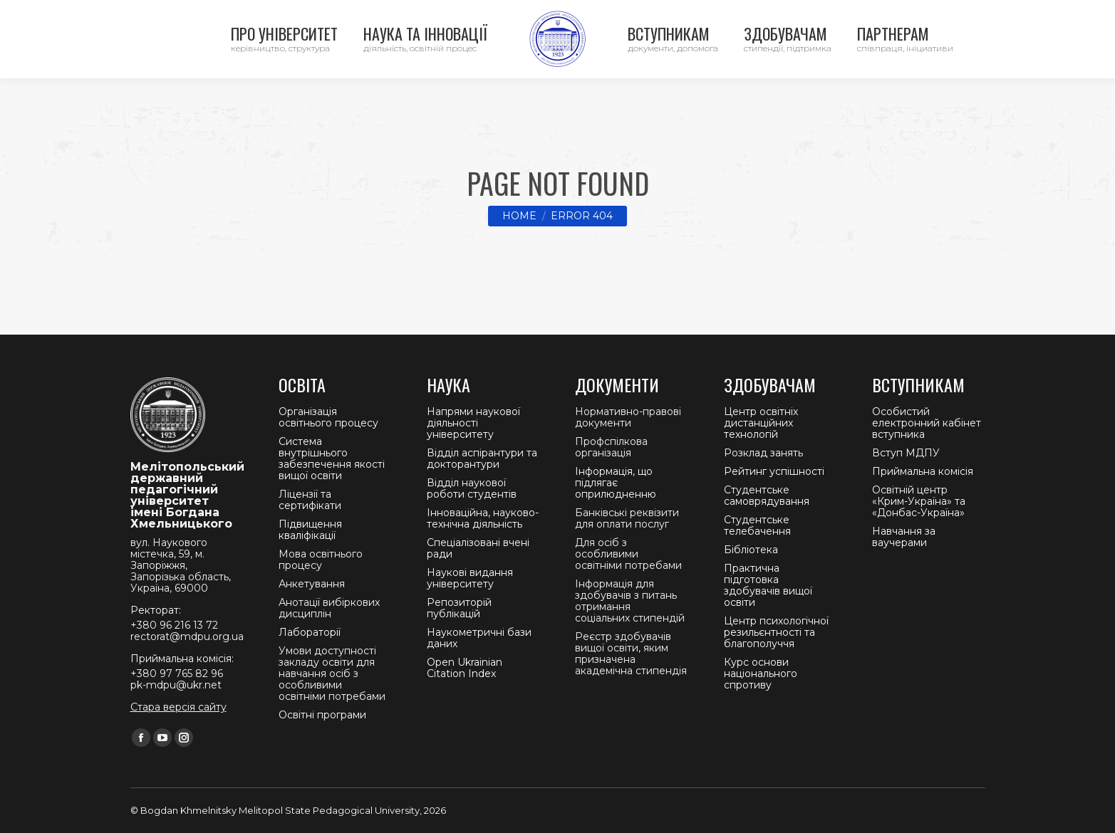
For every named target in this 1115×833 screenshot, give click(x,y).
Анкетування (312, 583)
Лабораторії (310, 632)
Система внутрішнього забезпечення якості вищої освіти (332, 458)
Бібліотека (751, 549)
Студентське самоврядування (766, 495)
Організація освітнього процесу (328, 417)
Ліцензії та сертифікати (310, 500)
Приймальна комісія (922, 471)
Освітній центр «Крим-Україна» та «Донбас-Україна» (918, 501)
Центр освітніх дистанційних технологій (761, 423)
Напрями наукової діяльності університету (473, 423)
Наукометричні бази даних (479, 638)
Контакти (145, 14)
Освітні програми (322, 714)
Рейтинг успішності (774, 471)
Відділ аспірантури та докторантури (482, 458)
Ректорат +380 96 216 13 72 (258, 14)
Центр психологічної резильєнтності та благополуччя (776, 632)
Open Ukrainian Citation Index (464, 668)
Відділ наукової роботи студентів (472, 488)
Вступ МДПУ (906, 452)
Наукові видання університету (470, 578)
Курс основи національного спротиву (760, 673)
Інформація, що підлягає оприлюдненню (615, 483)
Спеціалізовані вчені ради (478, 548)
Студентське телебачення (757, 525)
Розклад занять (763, 452)
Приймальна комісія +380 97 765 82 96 (435, 14)
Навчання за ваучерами (903, 537)
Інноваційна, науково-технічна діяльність (483, 518)
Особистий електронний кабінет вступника (926, 423)
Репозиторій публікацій (459, 608)
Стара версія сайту (178, 707)
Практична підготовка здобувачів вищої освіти (768, 585)
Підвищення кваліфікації (310, 530)
